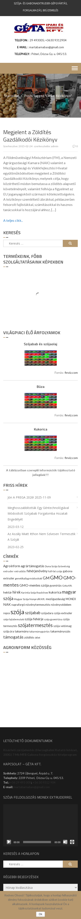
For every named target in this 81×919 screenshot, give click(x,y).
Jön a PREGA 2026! (21, 497)
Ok (40, 914)
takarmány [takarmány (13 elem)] (22, 631)
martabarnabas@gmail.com (32, 787)
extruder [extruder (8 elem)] (8, 571)
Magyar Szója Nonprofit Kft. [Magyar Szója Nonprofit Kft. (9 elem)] (29, 599)
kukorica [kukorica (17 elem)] (55, 592)
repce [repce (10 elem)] (6, 613)
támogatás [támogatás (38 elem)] (13, 636)
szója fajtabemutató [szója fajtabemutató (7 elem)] (13, 619)
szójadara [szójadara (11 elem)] (47, 613)
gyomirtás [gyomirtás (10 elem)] (55, 585)
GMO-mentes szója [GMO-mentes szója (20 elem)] (34, 585)
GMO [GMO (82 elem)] (56, 577)
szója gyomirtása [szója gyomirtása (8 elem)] (53, 619)
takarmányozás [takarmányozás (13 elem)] (60, 631)
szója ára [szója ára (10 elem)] (8, 631)
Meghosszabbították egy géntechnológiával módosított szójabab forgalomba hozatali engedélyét (38, 513)
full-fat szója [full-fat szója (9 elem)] (55, 571)
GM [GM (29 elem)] (46, 577)
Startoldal (11, 96)
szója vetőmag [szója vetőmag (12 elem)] (62, 626)
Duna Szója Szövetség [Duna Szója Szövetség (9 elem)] (57, 566)
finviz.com (71, 372)
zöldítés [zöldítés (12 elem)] (29, 637)
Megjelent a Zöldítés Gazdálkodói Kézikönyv (30, 136)
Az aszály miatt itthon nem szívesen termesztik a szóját (41, 537)
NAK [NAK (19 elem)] (7, 604)
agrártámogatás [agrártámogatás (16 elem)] (32, 566)
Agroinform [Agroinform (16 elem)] (11, 566)
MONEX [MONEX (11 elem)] (71, 599)
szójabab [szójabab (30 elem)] (32, 612)
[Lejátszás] (9, 842)
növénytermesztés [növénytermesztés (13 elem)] (37, 604)
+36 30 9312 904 (44, 782)
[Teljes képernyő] (72, 842)
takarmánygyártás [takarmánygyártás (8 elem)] (39, 631)
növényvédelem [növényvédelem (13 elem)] (61, 604)
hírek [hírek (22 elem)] (17, 592)
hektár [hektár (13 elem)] (7, 592)
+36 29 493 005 (20, 782)
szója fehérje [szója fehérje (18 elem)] (34, 619)
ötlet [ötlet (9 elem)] (37, 637)
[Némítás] (65, 842)
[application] (40, 825)
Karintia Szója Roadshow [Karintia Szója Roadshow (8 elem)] (34, 592)
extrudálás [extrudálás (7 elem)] (20, 571)
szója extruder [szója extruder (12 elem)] (63, 613)
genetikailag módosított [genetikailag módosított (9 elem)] (28, 578)
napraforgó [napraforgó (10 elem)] (18, 604)
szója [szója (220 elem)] (17, 611)
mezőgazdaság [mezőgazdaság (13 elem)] (55, 599)
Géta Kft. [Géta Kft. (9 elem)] (67, 585)
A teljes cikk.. (13, 220)
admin (54, 146)
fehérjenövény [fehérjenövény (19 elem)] (37, 571)
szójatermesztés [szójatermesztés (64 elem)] (35, 625)
